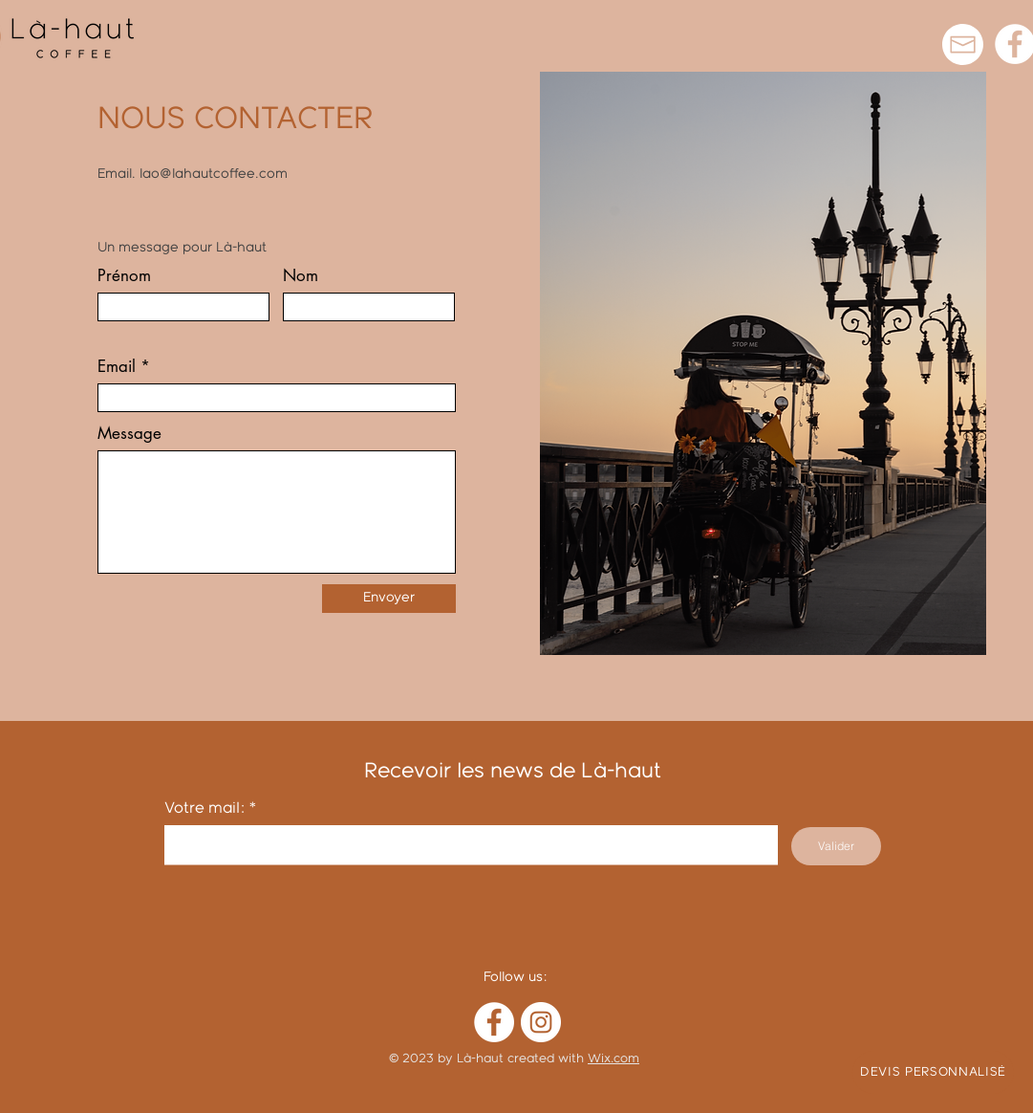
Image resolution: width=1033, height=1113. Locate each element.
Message (129, 434)
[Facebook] (494, 1022)
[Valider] (836, 846)
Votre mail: (205, 808)
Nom (300, 276)
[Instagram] (541, 1022)
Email (116, 367)
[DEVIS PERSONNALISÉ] (933, 1072)
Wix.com (613, 1059)
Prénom (124, 276)
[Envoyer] (389, 598)
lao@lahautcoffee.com (214, 174)
